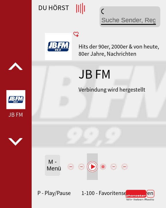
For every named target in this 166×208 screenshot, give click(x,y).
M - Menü (53, 165)
